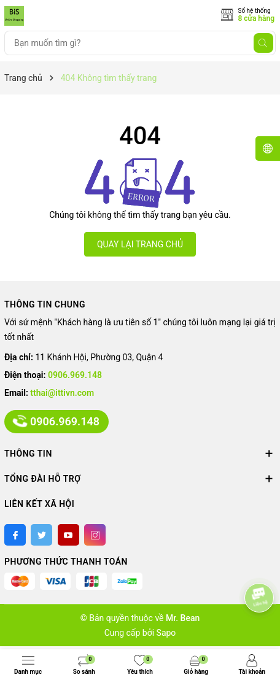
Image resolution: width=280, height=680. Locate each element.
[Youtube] (68, 535)
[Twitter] (41, 535)
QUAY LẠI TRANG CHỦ (140, 244)
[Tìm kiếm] (263, 43)
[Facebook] (15, 535)
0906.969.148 (75, 375)
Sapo (166, 633)
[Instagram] (95, 535)
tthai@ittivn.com (62, 393)
